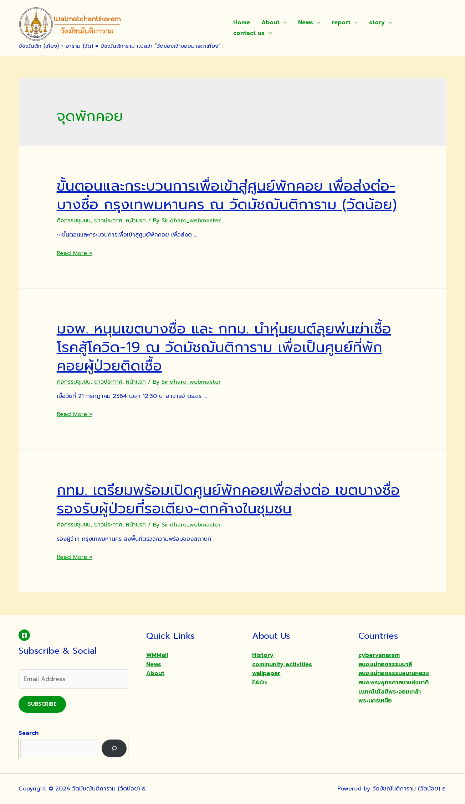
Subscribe (42, 704)
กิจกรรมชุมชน (74, 220)
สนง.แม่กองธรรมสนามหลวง (393, 673)
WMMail (157, 655)
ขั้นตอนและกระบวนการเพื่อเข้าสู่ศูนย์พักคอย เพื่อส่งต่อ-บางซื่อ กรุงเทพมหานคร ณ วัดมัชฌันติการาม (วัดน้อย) (227, 195)
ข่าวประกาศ (108, 220)
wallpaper (266, 673)
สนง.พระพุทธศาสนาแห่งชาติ (393, 682)
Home (241, 22)
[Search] (114, 748)
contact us (249, 33)
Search (29, 733)
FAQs (259, 682)
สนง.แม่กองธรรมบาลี (385, 664)
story (377, 22)
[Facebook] (24, 635)
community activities (282, 664)
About (270, 22)
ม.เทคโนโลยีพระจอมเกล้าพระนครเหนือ (389, 696)
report (341, 22)
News (305, 22)
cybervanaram (379, 655)
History (263, 655)
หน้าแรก (136, 220)
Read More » (74, 253)
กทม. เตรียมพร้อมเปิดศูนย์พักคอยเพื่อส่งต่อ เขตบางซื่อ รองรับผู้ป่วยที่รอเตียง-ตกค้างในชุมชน (228, 499)
